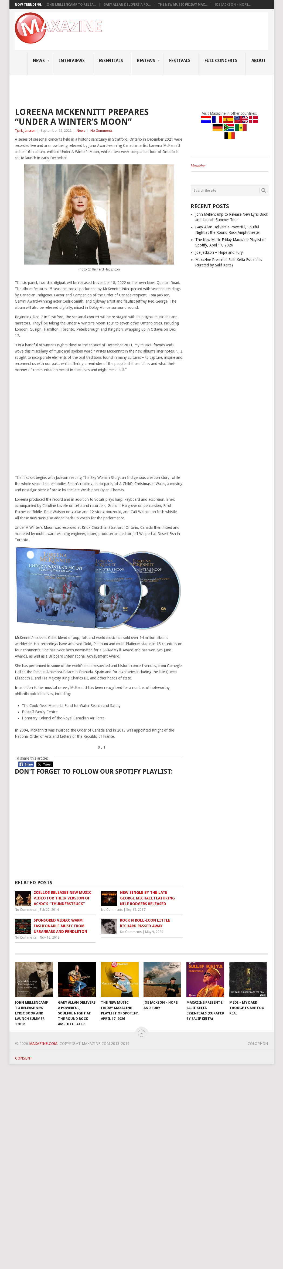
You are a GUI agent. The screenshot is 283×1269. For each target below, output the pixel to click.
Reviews (146, 60)
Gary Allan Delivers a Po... (127, 4)
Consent (23, 1058)
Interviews (72, 60)
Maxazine (198, 166)
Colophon (258, 1043)
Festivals (179, 60)
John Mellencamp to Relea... (71, 4)
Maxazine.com (43, 1043)
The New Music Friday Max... (182, 4)
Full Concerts (220, 60)
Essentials (111, 60)
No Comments (101, 130)
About (258, 60)
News (39, 60)
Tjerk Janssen (25, 130)
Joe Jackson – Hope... (233, 4)
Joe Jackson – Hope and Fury (219, 252)
